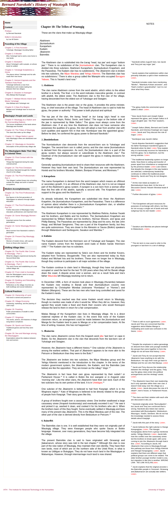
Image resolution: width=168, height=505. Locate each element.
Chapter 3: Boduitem (13, 62)
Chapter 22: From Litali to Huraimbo (20, 272)
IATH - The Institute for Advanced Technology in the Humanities (28, 490)
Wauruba (52, 276)
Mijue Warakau (71, 73)
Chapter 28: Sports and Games (18, 325)
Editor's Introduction (13, 37)
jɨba (101, 336)
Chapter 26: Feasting (14, 309)
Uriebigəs (97, 383)
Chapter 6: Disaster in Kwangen (18, 93)
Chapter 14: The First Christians (18, 168)
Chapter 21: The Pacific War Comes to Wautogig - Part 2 (20, 263)
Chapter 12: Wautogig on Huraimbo (20, 144)
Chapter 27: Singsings (14, 317)
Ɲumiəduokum (87, 65)
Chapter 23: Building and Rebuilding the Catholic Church (20, 281)
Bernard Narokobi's (41, 4)
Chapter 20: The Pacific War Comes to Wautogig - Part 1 (20, 252)
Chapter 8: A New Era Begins (17, 107)
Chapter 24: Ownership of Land (18, 295)
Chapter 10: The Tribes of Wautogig (20, 130)
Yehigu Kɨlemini (92, 73)
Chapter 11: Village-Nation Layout (19, 136)
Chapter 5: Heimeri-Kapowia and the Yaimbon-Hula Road (20, 81)
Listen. (153, 167)
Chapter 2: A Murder (13, 54)
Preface (8, 31)
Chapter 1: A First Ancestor (16, 48)
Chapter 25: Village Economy (17, 301)
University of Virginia (156, 490)
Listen (133, 78)
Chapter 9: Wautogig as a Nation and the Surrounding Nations (20, 121)
